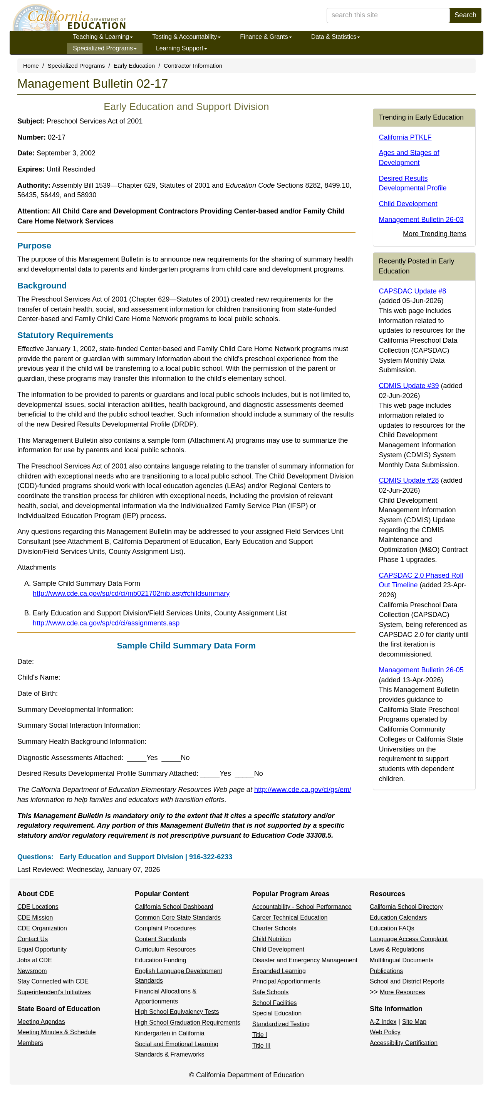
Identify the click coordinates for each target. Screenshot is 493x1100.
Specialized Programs (105, 48)
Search (465, 15)
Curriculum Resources (165, 949)
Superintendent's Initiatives (54, 992)
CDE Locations (38, 906)
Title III (261, 1045)
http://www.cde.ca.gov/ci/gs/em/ (302, 789)
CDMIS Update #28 (409, 480)
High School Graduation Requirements (187, 1022)
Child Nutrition (271, 939)
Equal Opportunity (42, 949)
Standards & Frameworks (170, 1054)
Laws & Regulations (397, 949)
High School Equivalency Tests (177, 1011)
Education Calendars (398, 917)
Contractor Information (193, 65)
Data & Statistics (335, 36)
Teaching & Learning (103, 36)
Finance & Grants (266, 36)
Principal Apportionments (286, 981)
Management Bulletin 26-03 (421, 219)
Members (30, 1043)
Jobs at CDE (34, 960)
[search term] (388, 15)
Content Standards (160, 939)
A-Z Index (383, 1021)
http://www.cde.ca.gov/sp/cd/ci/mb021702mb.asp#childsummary (131, 593)
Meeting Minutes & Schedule (56, 1032)
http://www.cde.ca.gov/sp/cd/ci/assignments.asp (106, 623)
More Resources (402, 992)
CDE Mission (35, 917)
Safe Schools (270, 992)
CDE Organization (42, 928)
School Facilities (274, 1003)
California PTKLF (405, 137)
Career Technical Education (289, 917)
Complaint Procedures (165, 928)
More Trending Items (434, 234)
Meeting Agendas (41, 1021)
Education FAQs (392, 928)
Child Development (408, 204)
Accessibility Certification (404, 1043)
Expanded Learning (279, 971)
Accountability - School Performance (302, 906)
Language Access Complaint (409, 939)
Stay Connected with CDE (53, 981)
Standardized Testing (281, 1024)
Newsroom (32, 971)
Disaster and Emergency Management (304, 960)
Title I (259, 1035)
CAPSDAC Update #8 (412, 291)
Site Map (414, 1021)
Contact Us (32, 939)
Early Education (134, 65)
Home (31, 65)
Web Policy (385, 1032)
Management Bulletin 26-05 (421, 670)
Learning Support (181, 48)
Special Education (277, 1013)
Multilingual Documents (401, 960)
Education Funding (160, 960)
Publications (386, 971)
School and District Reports (407, 981)
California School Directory (406, 906)
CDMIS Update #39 (409, 386)
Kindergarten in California (170, 1033)
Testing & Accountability (186, 36)
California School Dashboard (174, 906)
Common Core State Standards (178, 917)
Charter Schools (274, 928)
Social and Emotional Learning (176, 1044)
